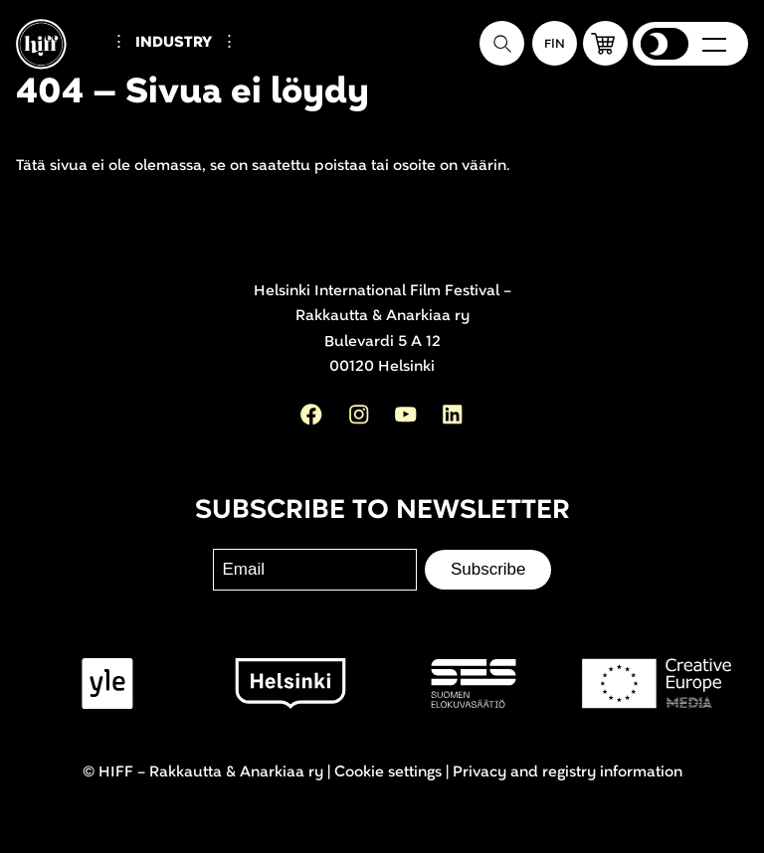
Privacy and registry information (567, 772)
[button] (605, 43)
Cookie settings (388, 772)
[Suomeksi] (554, 43)
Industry (173, 42)
